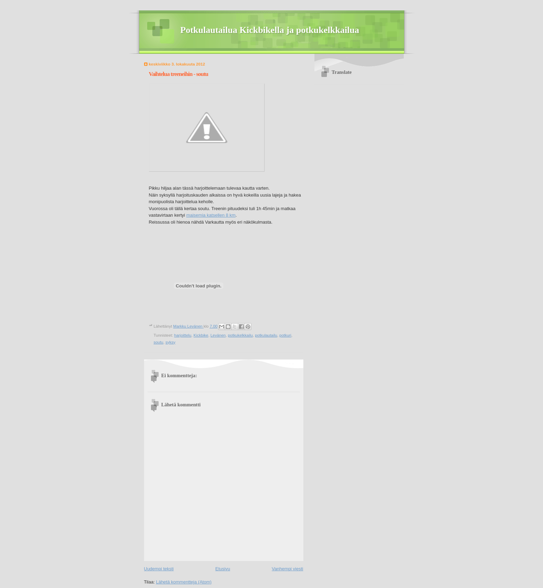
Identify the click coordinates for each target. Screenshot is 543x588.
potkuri (285, 335)
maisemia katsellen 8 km (210, 215)
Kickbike (201, 335)
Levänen (218, 335)
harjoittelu (183, 335)
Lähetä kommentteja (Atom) (183, 582)
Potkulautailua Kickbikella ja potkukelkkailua (269, 30)
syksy (171, 342)
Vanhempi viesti (287, 568)
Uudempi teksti (159, 568)
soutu (158, 342)
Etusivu (222, 568)
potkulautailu (266, 335)
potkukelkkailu (240, 335)
